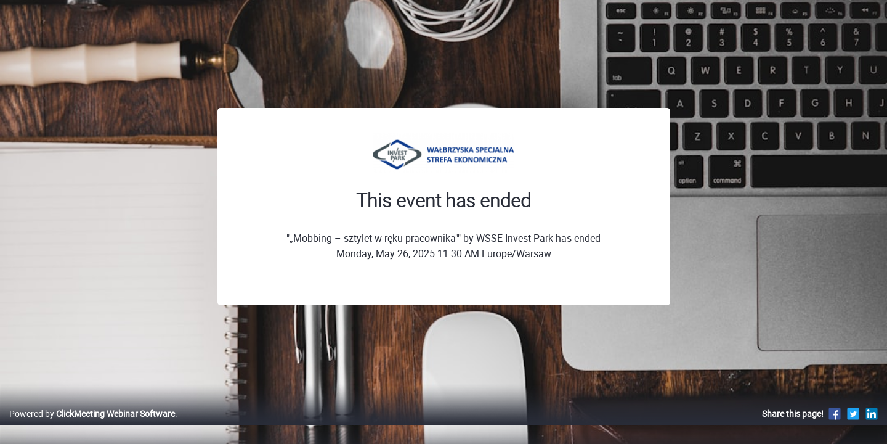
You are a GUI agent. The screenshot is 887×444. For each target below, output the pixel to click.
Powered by (92, 426)
